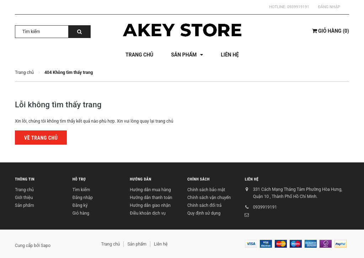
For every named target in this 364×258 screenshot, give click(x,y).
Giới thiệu (24, 197)
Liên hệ (252, 179)
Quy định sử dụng (203, 213)
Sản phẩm (24, 205)
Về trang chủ (41, 138)
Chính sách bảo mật (206, 189)
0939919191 (298, 7)
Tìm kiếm (81, 189)
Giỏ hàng (81, 213)
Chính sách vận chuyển (209, 197)
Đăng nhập (329, 7)
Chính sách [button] (198, 179)
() (330, 31)
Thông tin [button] (24, 179)
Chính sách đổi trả (204, 205)
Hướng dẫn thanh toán (151, 197)
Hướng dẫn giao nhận (150, 205)
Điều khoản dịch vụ (148, 213)
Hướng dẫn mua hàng (150, 189)
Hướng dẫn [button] (140, 179)
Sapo (45, 245)
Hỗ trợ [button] (79, 179)
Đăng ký (80, 205)
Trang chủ (24, 189)
